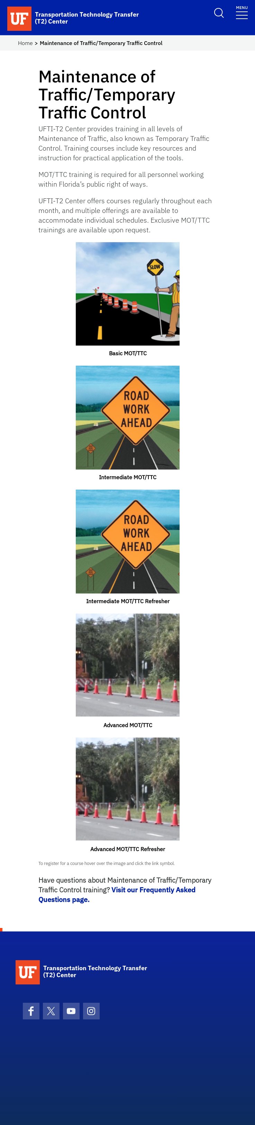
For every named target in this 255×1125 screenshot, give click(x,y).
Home (25, 42)
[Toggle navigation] (241, 11)
